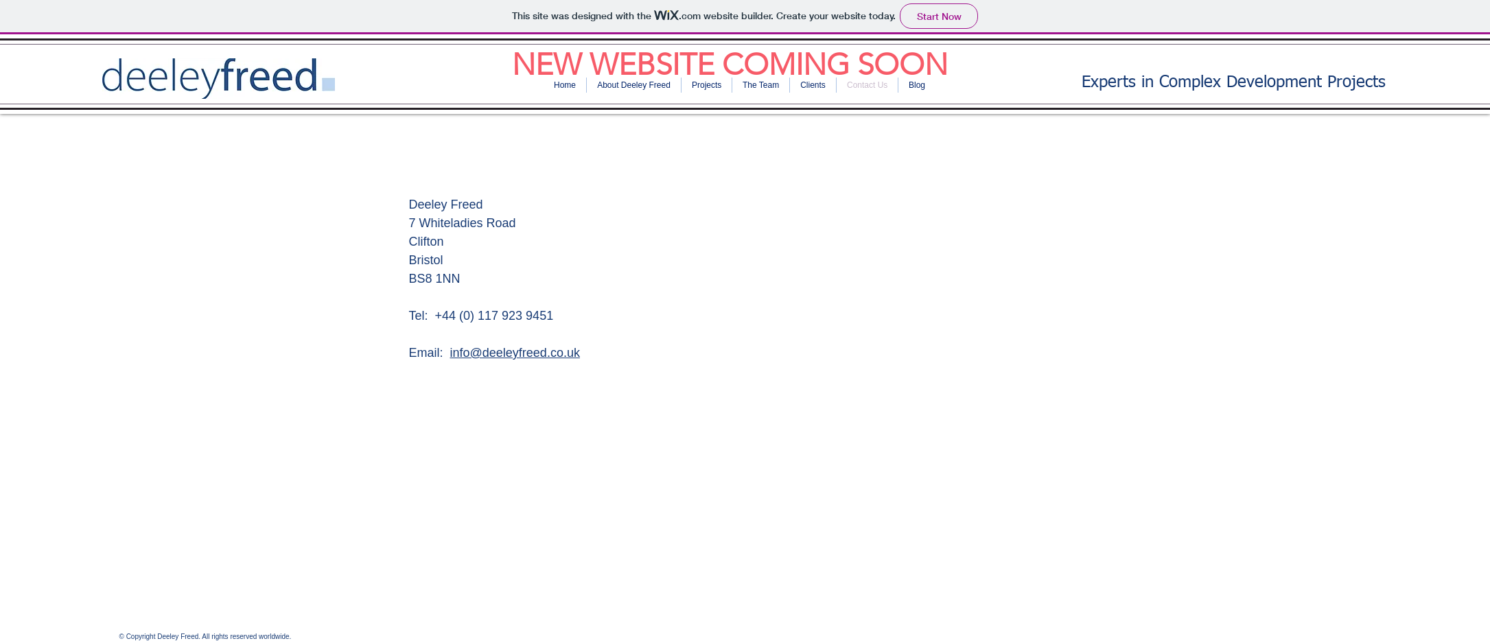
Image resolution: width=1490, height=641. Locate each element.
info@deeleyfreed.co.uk (515, 353)
